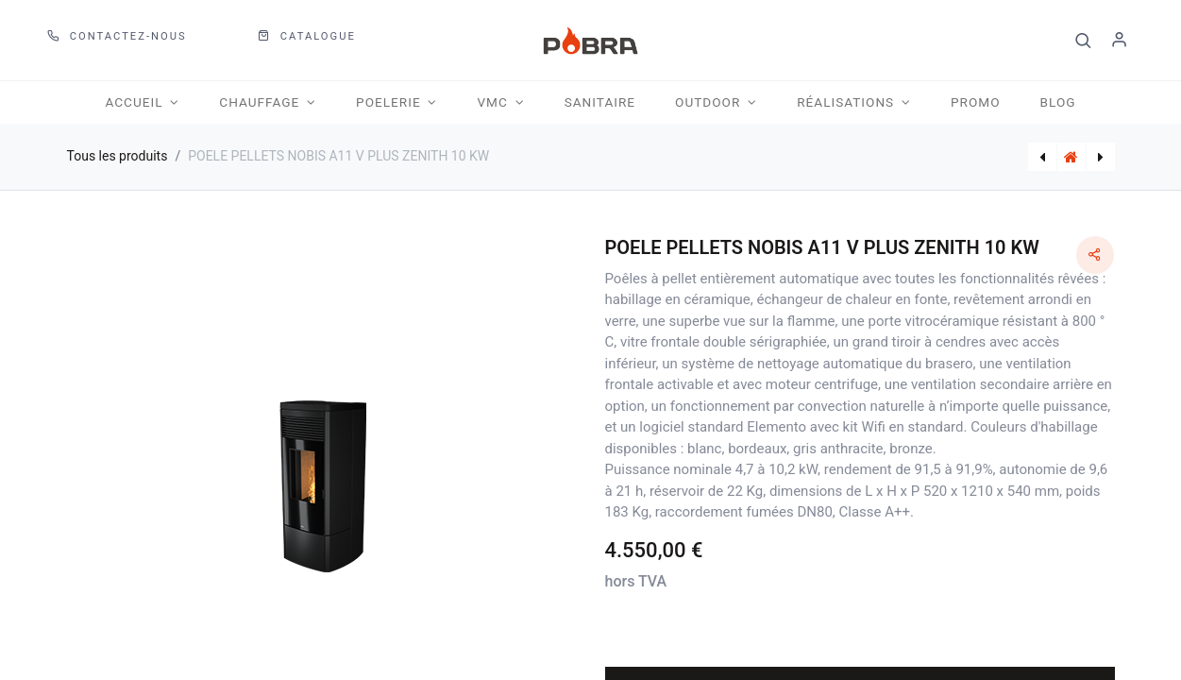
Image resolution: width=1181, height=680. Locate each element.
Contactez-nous (117, 36)
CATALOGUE (307, 36)
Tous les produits (117, 155)
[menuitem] (599, 102)
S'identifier (1119, 40)
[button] (1084, 40)
